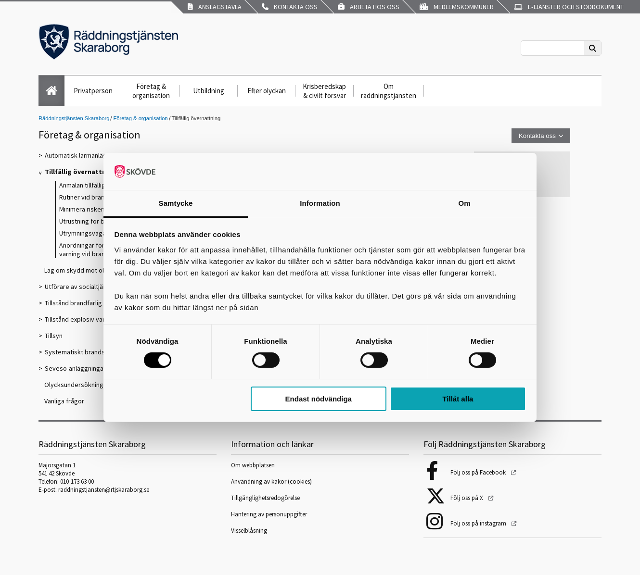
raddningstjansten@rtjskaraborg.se (103, 490)
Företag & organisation (151, 91)
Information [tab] (320, 203)
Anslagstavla (215, 6)
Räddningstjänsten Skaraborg (73, 118)
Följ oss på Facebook (478, 472)
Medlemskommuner (457, 6)
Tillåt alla (457, 399)
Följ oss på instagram (479, 523)
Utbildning (208, 90)
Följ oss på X (467, 498)
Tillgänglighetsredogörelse (265, 498)
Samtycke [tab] (176, 203)
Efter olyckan (266, 90)
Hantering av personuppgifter (269, 514)
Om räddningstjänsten (388, 91)
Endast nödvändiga (318, 399)
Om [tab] (464, 203)
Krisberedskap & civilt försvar (324, 91)
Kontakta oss (290, 6)
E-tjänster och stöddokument (569, 6)
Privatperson (93, 90)
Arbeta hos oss (368, 6)
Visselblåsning (249, 530)
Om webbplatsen (253, 465)
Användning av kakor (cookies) (272, 481)
